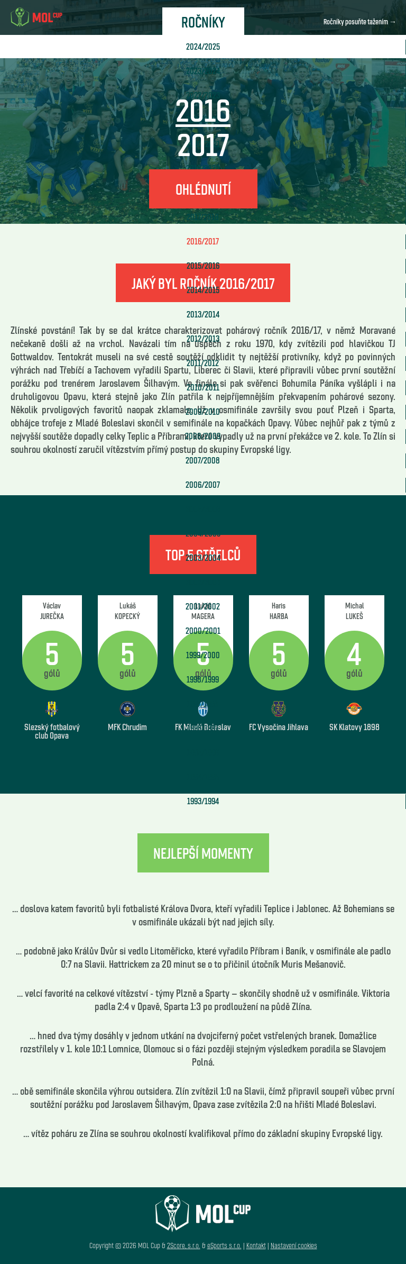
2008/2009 (202, 436)
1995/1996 (203, 752)
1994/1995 (203, 776)
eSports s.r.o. (224, 1245)
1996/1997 (202, 728)
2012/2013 (203, 338)
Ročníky (203, 21)
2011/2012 (203, 363)
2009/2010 (203, 411)
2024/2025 (203, 46)
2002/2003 (203, 582)
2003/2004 (203, 557)
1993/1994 (203, 801)
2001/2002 (203, 606)
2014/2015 (203, 290)
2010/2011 (203, 387)
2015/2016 (203, 265)
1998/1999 (203, 679)
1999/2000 (203, 655)
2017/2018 (203, 217)
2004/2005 (203, 533)
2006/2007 (203, 484)
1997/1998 (202, 703)
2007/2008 (203, 460)
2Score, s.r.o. (183, 1245)
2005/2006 (203, 509)
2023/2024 (203, 71)
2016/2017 (203, 241)
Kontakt (256, 1245)
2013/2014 (203, 314)
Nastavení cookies (294, 1245)
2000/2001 (203, 630)
